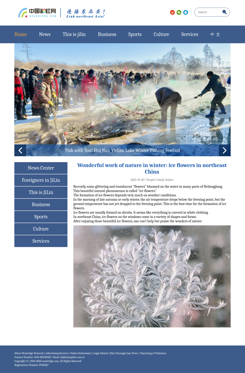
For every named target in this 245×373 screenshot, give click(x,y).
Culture (161, 34)
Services (189, 34)
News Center (41, 168)
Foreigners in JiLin (41, 180)
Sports (135, 34)
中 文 (217, 34)
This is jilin (74, 34)
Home (20, 34)
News (44, 34)
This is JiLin (41, 192)
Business (107, 34)
